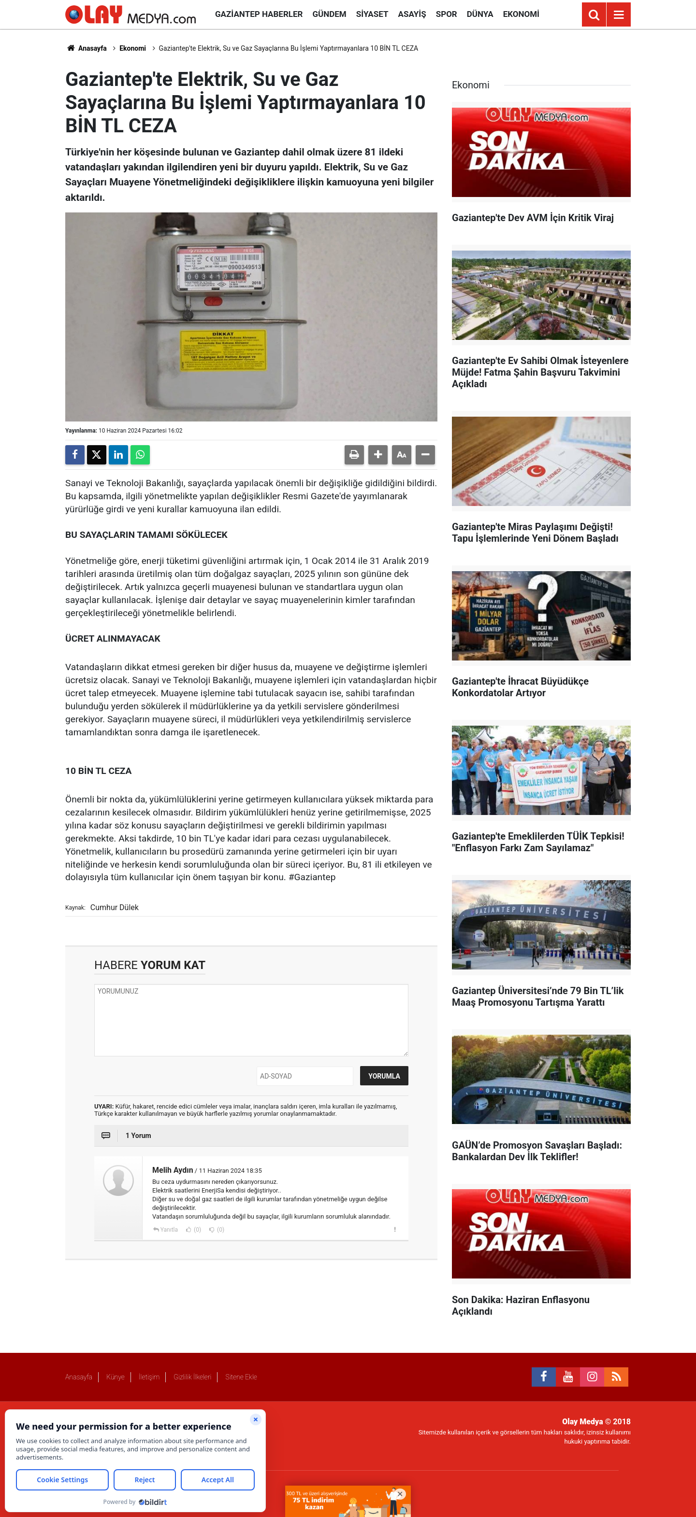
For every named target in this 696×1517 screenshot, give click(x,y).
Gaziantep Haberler (259, 14)
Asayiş (412, 14)
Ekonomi (521, 14)
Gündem (329, 14)
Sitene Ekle (241, 1377)
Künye (115, 1377)
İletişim (149, 1377)
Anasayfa (86, 48)
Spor (446, 14)
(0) (196, 1229)
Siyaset (372, 14)
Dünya (480, 14)
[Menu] (618, 15)
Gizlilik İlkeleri (192, 1377)
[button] (378, 454)
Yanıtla (169, 1229)
